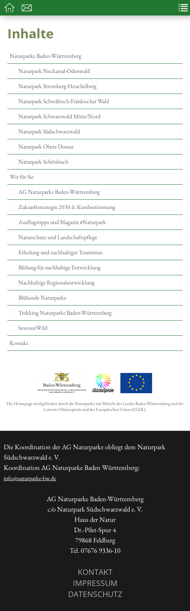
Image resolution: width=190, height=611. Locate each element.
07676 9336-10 (100, 550)
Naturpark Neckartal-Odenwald (54, 71)
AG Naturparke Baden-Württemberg (59, 192)
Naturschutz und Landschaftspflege (57, 237)
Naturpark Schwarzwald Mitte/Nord (59, 116)
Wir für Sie (22, 177)
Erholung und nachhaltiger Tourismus (60, 252)
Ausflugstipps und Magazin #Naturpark (62, 222)
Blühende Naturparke (42, 297)
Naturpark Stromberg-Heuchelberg (57, 86)
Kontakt (19, 343)
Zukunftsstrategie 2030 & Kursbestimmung (66, 207)
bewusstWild (33, 328)
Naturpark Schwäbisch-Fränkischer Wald (63, 101)
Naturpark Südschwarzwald (49, 131)
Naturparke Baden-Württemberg (45, 56)
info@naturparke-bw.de (30, 478)
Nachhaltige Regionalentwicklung (56, 282)
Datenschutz (95, 594)
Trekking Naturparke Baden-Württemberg (65, 313)
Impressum (95, 582)
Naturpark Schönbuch (43, 161)
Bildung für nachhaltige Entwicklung (59, 267)
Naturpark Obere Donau (45, 146)
